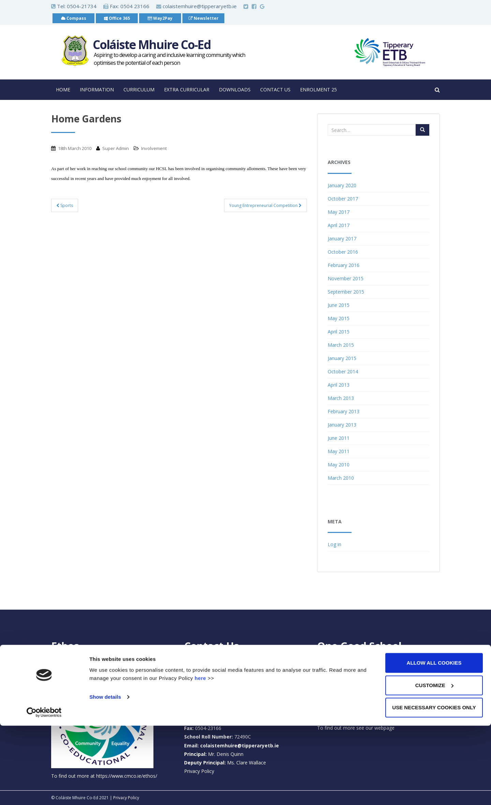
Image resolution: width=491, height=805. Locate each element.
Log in (334, 544)
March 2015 (341, 345)
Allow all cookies (434, 742)
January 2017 (342, 238)
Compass (73, 18)
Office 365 (117, 18)
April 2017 (338, 225)
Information (97, 89)
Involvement (154, 148)
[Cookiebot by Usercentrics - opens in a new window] (44, 792)
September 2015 (346, 291)
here (200, 757)
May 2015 (338, 318)
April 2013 (338, 385)
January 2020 (342, 185)
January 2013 (342, 424)
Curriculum (138, 89)
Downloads (235, 89)
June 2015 (338, 305)
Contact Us (275, 89)
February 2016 (343, 265)
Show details (105, 776)
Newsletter (204, 18)
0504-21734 (81, 6)
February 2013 (343, 411)
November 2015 (345, 278)
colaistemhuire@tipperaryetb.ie (196, 6)
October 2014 (343, 371)
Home (63, 89)
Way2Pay (160, 18)
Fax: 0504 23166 (126, 6)
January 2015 (342, 358)
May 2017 (338, 212)
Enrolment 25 (318, 89)
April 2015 (338, 331)
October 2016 (343, 252)
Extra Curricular (186, 89)
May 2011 (338, 451)
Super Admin (115, 148)
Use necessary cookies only (434, 787)
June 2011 (338, 438)
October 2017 (343, 198)
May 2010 (338, 464)
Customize (434, 764)
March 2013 (341, 398)
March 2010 (341, 478)
